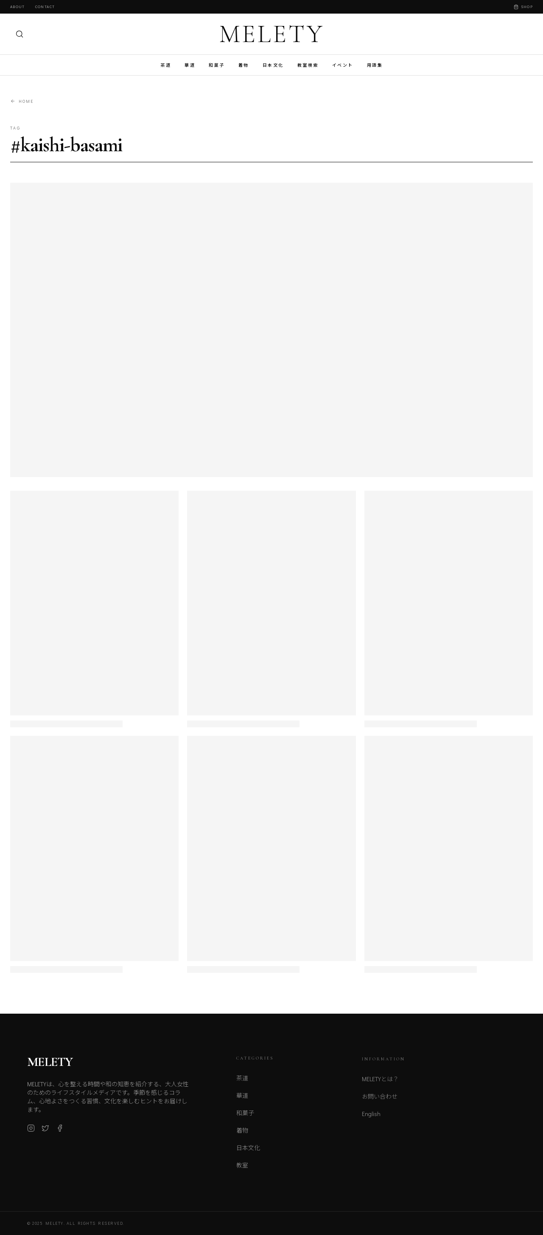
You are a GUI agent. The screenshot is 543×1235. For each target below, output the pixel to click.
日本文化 (273, 65)
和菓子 (217, 65)
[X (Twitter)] (45, 1132)
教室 (242, 1170)
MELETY (272, 34)
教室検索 (308, 65)
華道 (190, 65)
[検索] (19, 34)
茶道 (165, 65)
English (371, 1119)
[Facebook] (60, 1132)
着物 (243, 65)
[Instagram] (31, 1132)
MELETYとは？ (380, 1084)
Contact (45, 6)
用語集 (375, 65)
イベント (342, 65)
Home (22, 101)
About (17, 6)
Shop (523, 6)
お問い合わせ (379, 1102)
